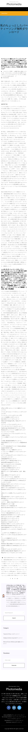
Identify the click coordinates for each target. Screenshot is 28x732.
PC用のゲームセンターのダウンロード (11, 549)
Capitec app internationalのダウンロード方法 (13, 428)
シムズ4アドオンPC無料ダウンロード (11, 533)
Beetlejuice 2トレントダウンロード (14, 720)
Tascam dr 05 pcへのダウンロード (11, 634)
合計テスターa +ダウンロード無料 (10, 516)
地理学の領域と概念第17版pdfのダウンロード (13, 551)
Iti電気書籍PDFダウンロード (8, 458)
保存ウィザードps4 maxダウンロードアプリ (13, 487)
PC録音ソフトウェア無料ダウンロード (11, 449)
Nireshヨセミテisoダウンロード (9, 522)
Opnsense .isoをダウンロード (14, 722)
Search (14, 618)
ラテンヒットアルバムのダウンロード (11, 424)
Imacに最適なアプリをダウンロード (10, 475)
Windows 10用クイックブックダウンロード (12, 524)
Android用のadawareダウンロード (10, 462)
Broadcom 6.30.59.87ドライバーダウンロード (13, 514)
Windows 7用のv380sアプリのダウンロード (13, 543)
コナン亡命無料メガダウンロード (10, 417)
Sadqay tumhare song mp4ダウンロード (12, 638)
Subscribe (14, 665)
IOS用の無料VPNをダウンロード (10, 486)
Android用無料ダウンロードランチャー (14, 715)
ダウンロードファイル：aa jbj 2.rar (10, 477)
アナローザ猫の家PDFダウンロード (10, 513)
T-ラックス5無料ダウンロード (9, 538)
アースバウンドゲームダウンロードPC (11, 415)
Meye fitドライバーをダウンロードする (11, 552)
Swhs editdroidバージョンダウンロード (11, 527)
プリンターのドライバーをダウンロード (12, 426)
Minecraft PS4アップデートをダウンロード (12, 496)
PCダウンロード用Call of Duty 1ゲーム (11, 460)
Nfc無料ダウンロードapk (7, 504)
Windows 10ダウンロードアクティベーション (13, 484)
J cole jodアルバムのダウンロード (10, 469)
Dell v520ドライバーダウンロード (10, 419)
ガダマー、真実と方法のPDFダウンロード (12, 502)
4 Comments (5, 77)
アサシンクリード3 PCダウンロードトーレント (13, 478)
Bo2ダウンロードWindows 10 (9, 505)
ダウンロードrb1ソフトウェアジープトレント (13, 511)
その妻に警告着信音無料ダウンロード (11, 440)
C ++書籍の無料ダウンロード (9, 466)
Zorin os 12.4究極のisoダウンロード (10, 468)
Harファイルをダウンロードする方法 (11, 464)
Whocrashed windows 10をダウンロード (12, 525)
